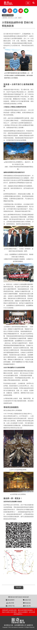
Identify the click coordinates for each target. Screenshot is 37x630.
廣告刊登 (27, 600)
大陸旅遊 (5, 15)
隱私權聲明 (10, 600)
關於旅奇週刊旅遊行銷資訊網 (18, 597)
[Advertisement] (18, 579)
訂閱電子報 (10, 606)
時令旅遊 (10, 15)
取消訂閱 (27, 606)
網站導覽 (10, 603)
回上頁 (18, 587)
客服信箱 (27, 603)
